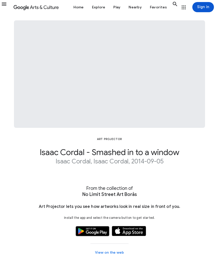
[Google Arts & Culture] (36, 7)
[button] (6, 7)
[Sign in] (203, 7)
